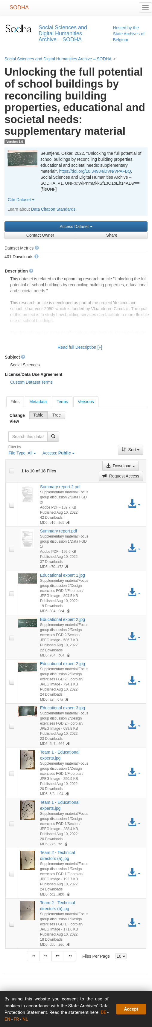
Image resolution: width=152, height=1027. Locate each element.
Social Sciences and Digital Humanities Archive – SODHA (58, 58)
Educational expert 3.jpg (62, 707)
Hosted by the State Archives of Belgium (129, 33)
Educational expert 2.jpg (62, 619)
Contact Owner (40, 235)
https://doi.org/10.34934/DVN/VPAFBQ (95, 171)
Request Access (121, 476)
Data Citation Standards (53, 209)
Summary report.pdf (58, 531)
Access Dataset (76, 226)
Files (15, 401)
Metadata (38, 401)
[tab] (15, 401)
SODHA (19, 7)
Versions (86, 401)
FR (16, 1019)
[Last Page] (70, 956)
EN (7, 1019)
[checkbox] (11, 471)
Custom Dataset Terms (31, 382)
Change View (17, 418)
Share (111, 235)
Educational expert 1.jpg (62, 575)
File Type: (22, 453)
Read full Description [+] (79, 347)
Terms (62, 401)
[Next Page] (57, 956)
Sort (131, 449)
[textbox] (28, 436)
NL (25, 1019)
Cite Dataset (21, 199)
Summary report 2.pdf (60, 486)
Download (120, 465)
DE (103, 1012)
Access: (58, 453)
